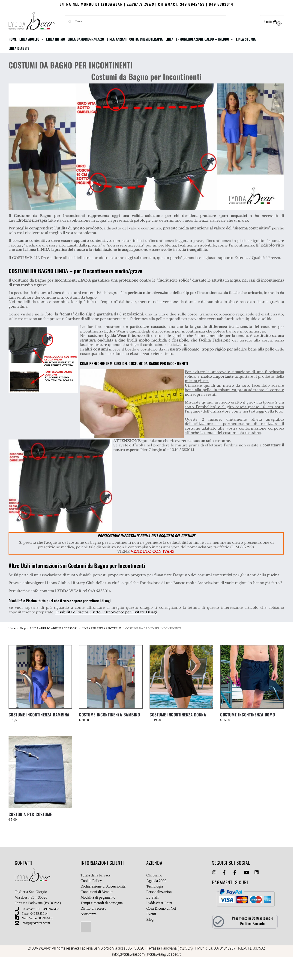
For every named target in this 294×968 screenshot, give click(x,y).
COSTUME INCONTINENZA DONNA (178, 724)
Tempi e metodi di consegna (102, 912)
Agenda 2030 (156, 890)
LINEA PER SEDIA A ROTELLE (101, 637)
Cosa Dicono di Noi (161, 918)
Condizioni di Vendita (97, 901)
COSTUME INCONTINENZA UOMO (247, 724)
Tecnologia (154, 895)
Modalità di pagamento (98, 907)
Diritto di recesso (93, 918)
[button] (272, 21)
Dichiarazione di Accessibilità (103, 895)
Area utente (241, 21)
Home (12, 637)
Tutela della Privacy (96, 884)
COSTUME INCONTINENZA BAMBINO (109, 724)
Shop (23, 637)
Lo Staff (152, 907)
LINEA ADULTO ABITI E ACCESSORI (54, 637)
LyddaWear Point (159, 912)
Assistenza (88, 923)
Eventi (151, 923)
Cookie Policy (91, 890)
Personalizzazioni (159, 901)
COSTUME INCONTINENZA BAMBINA (39, 724)
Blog (150, 929)
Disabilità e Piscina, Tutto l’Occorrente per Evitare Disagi (106, 621)
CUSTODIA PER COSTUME (30, 823)
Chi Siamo (154, 884)
